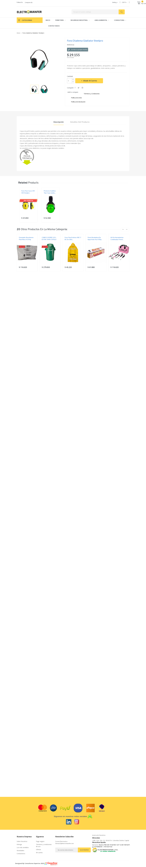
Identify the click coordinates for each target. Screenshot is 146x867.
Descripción (58, 122)
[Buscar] (98, 11)
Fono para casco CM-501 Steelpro (28, 192)
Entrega (19, 844)
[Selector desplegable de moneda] (124, 2)
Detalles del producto (80, 122)
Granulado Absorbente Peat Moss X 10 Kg (26, 238)
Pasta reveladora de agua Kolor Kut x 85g (94, 238)
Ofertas (38, 849)
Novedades (20, 850)
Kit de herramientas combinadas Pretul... (117, 238)
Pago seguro (40, 841)
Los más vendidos (23, 847)
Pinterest (82, 87)
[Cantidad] (69, 80)
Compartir (75, 87)
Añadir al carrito (90, 81)
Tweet (78, 87)
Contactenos (21, 854)
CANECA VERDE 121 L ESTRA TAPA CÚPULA (49, 238)
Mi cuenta (39, 852)
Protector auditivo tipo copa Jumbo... (50, 192)
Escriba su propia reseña (77, 50)
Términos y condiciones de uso (44, 845)
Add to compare (73, 92)
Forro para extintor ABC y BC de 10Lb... (73, 238)
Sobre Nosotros (22, 841)
